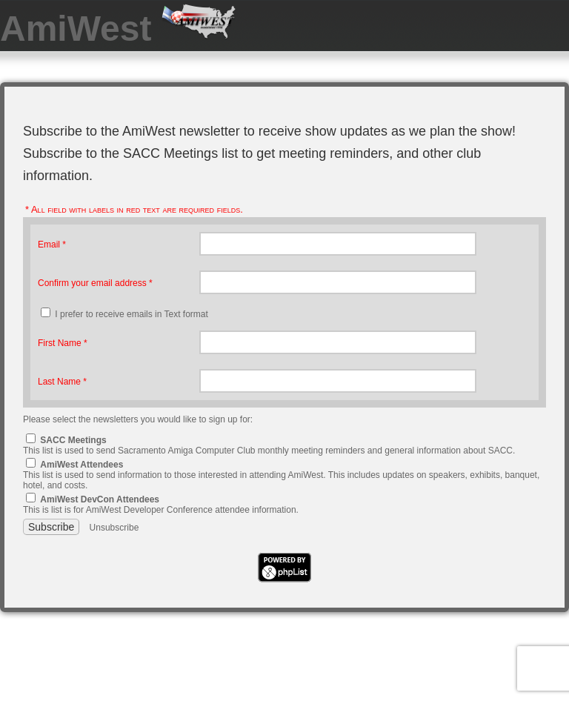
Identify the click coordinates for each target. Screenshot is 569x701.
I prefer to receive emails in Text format (131, 314)
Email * (52, 244)
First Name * (62, 343)
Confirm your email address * (95, 283)
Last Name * (62, 381)
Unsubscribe (114, 527)
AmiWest (81, 28)
